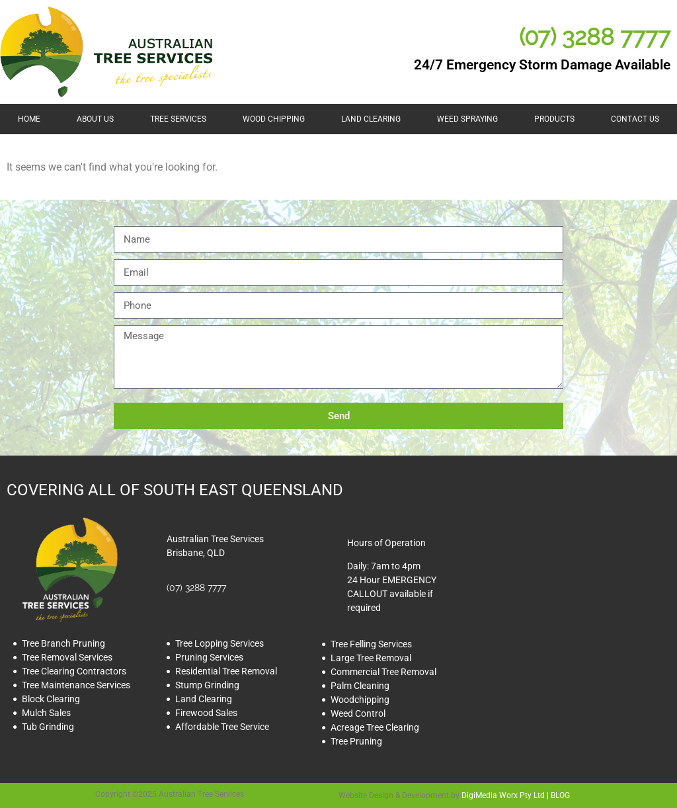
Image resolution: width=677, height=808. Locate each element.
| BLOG (557, 795)
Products (554, 119)
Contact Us (635, 119)
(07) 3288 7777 (594, 36)
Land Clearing (371, 119)
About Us (95, 119)
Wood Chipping (274, 119)
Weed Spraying (467, 119)
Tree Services (178, 119)
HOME (29, 119)
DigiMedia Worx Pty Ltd (503, 795)
